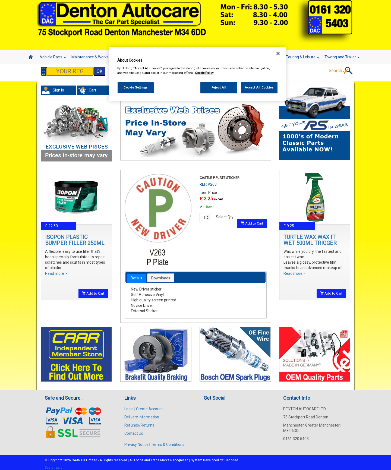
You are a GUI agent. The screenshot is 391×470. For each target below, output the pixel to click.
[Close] (278, 53)
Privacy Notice (136, 442)
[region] (197, 74)
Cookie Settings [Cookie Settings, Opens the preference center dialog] (136, 87)
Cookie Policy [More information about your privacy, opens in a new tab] (204, 73)
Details (136, 275)
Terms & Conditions (167, 442)
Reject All (219, 87)
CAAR (76, 457)
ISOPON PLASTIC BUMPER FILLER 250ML (74, 237)
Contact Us (133, 430)
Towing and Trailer (342, 57)
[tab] (136, 275)
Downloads (160, 275)
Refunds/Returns (139, 422)
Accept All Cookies (259, 87)
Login (129, 406)
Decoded (231, 457)
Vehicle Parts (53, 57)
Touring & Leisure (302, 57)
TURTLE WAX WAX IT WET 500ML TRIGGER (310, 237)
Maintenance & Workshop (95, 57)
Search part (53, 465)
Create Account (149, 406)
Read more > (56, 271)
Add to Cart (93, 290)
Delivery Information (141, 414)
